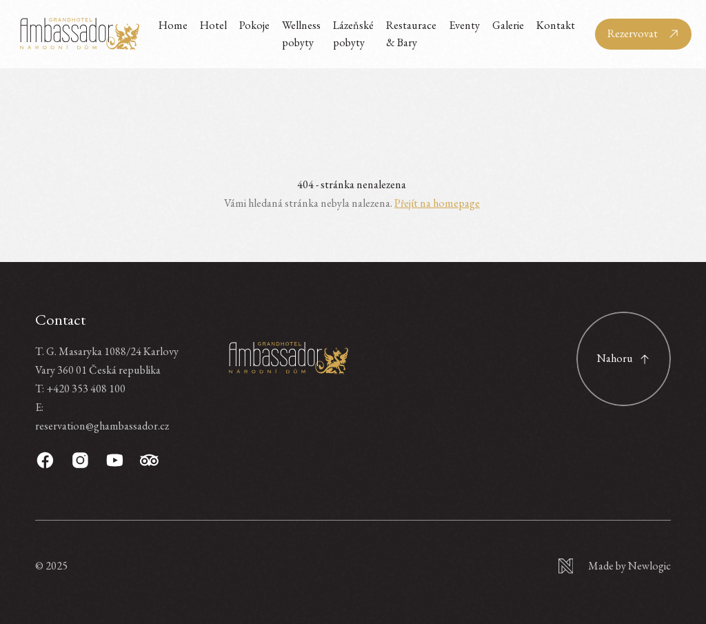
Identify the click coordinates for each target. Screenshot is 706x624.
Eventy (464, 25)
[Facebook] (45, 460)
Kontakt (555, 25)
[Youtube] (115, 460)
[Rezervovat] (643, 34)
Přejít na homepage (437, 203)
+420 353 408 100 (85, 388)
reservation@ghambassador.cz (102, 426)
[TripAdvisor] (149, 460)
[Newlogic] (614, 566)
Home (173, 25)
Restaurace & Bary (411, 33)
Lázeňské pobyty (353, 33)
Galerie (508, 25)
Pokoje (254, 25)
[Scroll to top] (623, 359)
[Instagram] (80, 460)
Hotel (213, 25)
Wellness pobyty (301, 33)
